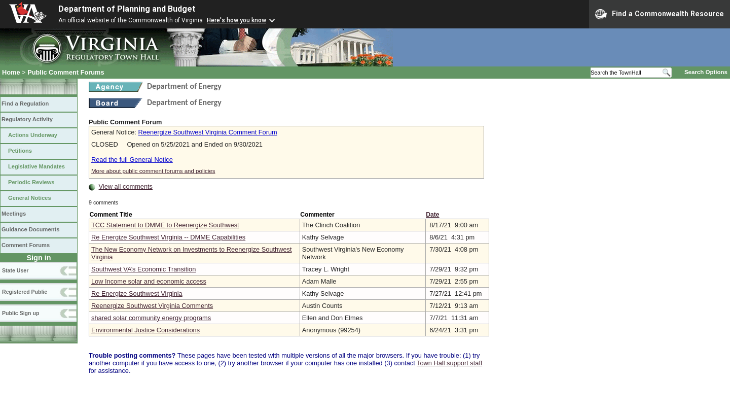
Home (11, 72)
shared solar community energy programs (151, 318)
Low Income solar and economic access (148, 281)
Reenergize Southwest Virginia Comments (152, 305)
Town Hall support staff (449, 363)
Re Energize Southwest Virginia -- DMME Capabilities (168, 237)
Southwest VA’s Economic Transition (143, 269)
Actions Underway (32, 135)
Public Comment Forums (65, 72)
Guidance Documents (30, 229)
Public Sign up (20, 313)
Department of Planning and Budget (126, 9)
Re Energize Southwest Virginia (136, 293)
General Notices (29, 198)
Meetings (14, 214)
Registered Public (24, 292)
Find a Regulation (25, 103)
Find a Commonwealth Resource (659, 14)
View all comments (126, 186)
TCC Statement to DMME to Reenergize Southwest (165, 225)
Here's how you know (236, 20)
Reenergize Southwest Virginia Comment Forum (207, 132)
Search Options (705, 72)
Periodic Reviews (31, 182)
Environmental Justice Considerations (145, 330)
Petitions (20, 151)
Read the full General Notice (132, 159)
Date (432, 214)
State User (15, 270)
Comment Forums (26, 245)
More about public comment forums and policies (153, 171)
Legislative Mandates (36, 166)
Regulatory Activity (27, 119)
